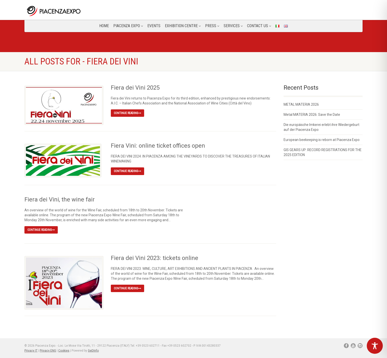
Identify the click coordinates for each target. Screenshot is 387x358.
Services (233, 25)
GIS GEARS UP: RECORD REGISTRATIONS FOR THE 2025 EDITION (323, 152)
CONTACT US (259, 25)
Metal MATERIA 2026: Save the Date (312, 115)
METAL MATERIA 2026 (301, 104)
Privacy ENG (48, 350)
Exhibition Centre (183, 25)
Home (104, 25)
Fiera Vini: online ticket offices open (158, 145)
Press (212, 25)
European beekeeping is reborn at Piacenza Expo (322, 140)
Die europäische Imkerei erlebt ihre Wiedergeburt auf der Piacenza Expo (321, 127)
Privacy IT (31, 350)
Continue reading (127, 113)
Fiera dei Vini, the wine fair (59, 199)
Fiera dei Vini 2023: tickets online (154, 258)
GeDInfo (93, 350)
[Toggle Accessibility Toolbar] (374, 345)
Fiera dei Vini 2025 (135, 87)
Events (153, 25)
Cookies (63, 350)
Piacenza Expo (128, 25)
